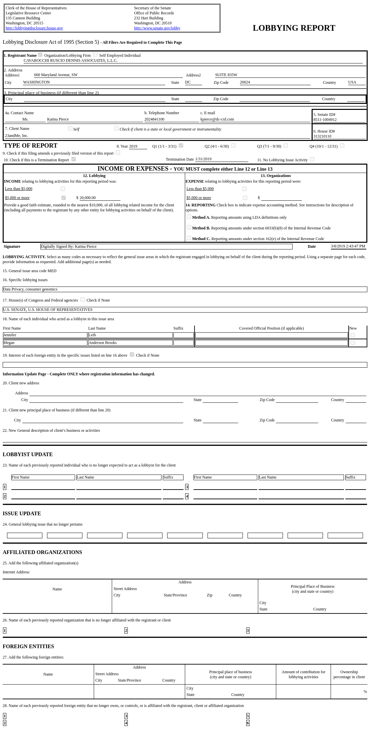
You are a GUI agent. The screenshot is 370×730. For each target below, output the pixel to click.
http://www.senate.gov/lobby (157, 28)
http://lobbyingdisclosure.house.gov (34, 28)
